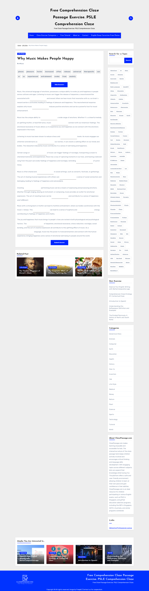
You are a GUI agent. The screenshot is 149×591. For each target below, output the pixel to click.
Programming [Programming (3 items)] (114, 217)
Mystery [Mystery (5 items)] (122, 185)
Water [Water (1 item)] (128, 262)
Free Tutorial (65, 35)
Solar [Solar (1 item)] (119, 242)
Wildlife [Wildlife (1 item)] (121, 266)
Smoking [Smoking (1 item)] (113, 238)
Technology (113, 419)
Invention (112, 374)
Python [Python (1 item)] (124, 217)
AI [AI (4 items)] (121, 70)
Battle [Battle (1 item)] (122, 78)
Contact (85, 35)
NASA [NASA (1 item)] (112, 189)
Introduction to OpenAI (117, 301)
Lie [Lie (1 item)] (126, 168)
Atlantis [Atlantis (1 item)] (120, 74)
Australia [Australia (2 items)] (113, 78)
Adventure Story (115, 334)
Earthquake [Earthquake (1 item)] (114, 119)
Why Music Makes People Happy (45, 58)
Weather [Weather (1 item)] (113, 266)
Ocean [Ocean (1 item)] (122, 193)
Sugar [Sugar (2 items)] (122, 246)
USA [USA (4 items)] (111, 258)
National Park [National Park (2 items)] (121, 189)
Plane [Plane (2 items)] (120, 209)
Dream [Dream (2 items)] (121, 115)
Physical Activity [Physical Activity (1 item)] (115, 205)
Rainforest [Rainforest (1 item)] (113, 221)
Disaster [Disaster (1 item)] (113, 115)
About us (76, 35)
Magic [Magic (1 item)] (118, 172)
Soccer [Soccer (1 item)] (121, 238)
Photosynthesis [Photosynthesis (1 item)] (115, 201)
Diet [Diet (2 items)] (111, 111)
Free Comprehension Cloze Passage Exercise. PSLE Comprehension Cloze (74, 17)
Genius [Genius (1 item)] (118, 140)
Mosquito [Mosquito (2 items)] (113, 185)
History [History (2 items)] (112, 152)
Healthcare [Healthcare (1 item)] (120, 148)
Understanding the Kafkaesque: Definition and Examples (119, 308)
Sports (111, 414)
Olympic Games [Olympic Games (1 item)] (115, 197)
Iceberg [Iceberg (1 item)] (127, 152)
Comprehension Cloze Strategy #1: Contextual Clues (58, 558)
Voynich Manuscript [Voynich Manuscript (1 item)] (116, 262)
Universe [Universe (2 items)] (125, 254)
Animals (112, 339)
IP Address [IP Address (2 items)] (113, 160)
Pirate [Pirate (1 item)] (126, 205)
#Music (21, 63)
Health (111, 359)
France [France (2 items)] (125, 136)
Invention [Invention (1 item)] (113, 156)
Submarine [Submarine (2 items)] (113, 246)
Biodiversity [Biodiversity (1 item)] (114, 82)
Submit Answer (59, 242)
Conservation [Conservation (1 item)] (114, 103)
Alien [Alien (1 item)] (126, 70)
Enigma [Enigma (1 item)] (112, 131)
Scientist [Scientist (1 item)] (113, 229)
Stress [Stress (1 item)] (126, 242)
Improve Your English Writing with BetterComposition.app (29, 558)
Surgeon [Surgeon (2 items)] (113, 250)
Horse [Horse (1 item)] (120, 152)
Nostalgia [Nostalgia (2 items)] (113, 193)
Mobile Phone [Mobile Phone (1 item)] (123, 180)
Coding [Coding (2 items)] (121, 99)
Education (113, 354)
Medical (112, 389)
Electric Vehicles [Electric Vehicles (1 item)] (115, 123)
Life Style (25, 45)
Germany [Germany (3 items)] (126, 140)
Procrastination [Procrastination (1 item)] (115, 213)
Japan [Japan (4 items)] (122, 160)
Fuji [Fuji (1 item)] (111, 140)
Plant (111, 404)
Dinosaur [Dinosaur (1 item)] (119, 111)
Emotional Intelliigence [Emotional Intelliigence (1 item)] (117, 127)
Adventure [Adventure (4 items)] (113, 70)
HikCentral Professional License (120, 528)
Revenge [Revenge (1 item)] (123, 221)
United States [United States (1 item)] (114, 254)
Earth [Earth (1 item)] (128, 115)
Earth (111, 349)
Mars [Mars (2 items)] (124, 176)
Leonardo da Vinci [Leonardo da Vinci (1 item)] (116, 168)
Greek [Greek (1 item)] (112, 148)
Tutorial (112, 424)
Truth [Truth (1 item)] (126, 250)
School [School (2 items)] (120, 225)
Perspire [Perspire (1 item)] (126, 197)
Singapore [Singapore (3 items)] (113, 234)
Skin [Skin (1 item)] (121, 234)
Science (112, 409)
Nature (111, 399)
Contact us (87, 589)
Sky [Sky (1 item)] (127, 234)
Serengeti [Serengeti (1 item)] (123, 229)
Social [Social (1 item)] (112, 242)
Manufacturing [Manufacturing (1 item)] (115, 176)
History (111, 364)
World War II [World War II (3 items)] (113, 270)
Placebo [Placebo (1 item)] (112, 209)
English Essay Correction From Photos (105, 35)
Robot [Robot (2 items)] (112, 225)
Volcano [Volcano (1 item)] (127, 258)
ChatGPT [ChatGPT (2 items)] (126, 87)
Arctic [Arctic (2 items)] (112, 74)
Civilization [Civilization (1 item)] (123, 95)
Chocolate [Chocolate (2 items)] (120, 91)
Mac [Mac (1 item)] (111, 172)
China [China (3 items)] (112, 91)
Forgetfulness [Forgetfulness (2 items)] (115, 136)
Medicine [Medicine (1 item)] (113, 180)
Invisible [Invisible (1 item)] (122, 156)
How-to (112, 369)
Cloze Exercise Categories (47, 35)
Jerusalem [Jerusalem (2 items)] (113, 164)
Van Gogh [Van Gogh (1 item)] (119, 258)
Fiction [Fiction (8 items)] (120, 131)
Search (128, 60)
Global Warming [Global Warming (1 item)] (115, 144)
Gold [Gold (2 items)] (124, 144)
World (111, 429)
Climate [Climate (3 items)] (112, 99)
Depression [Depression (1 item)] (124, 107)
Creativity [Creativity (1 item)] (125, 103)
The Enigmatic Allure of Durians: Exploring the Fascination (58, 273)
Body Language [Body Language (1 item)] (115, 87)
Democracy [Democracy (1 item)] (113, 107)
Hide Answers (59, 84)
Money (111, 394)
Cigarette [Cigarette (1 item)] (113, 95)
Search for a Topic (118, 54)
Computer (113, 344)
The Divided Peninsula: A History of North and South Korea (119, 317)
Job (110, 379)
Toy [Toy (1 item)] (120, 250)
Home (31, 35)
